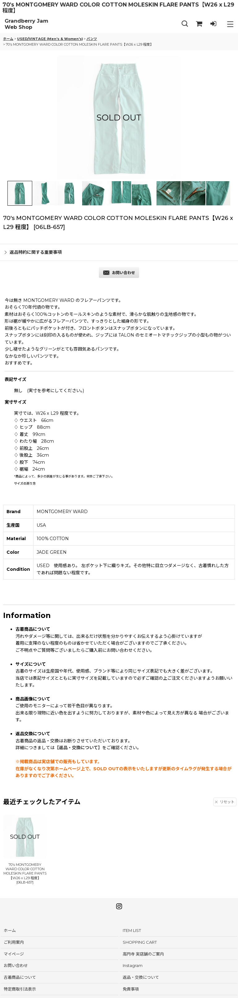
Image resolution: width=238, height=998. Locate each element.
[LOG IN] (213, 24)
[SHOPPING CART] (199, 24)
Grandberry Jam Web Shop (26, 24)
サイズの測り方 (25, 483)
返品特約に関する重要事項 (33, 252)
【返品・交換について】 (78, 747)
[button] (185, 24)
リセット (225, 802)
